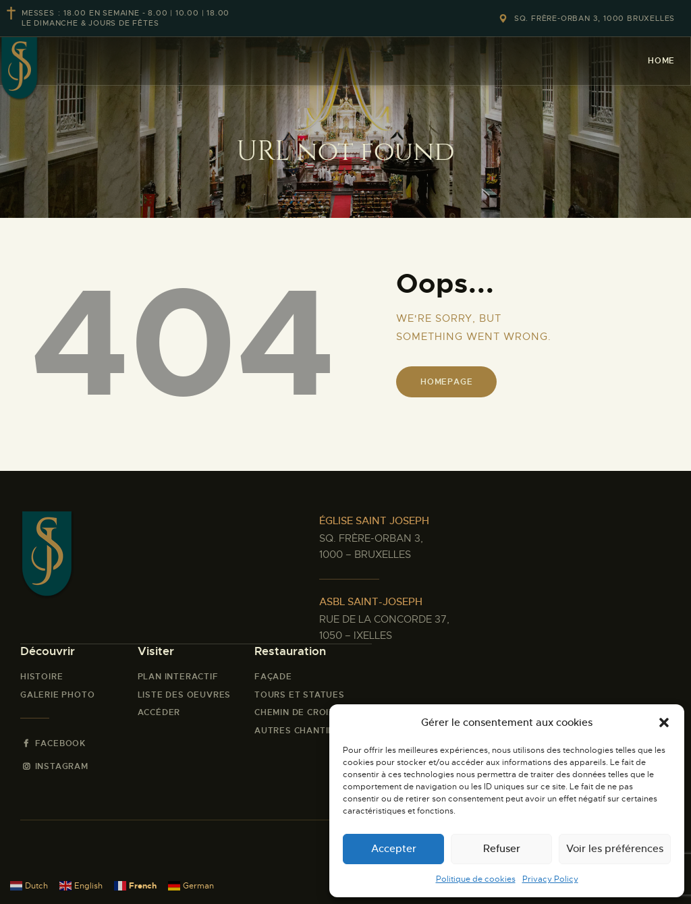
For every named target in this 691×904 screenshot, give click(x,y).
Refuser (501, 848)
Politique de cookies (476, 879)
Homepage (446, 381)
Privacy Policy (550, 879)
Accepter (393, 848)
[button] (664, 722)
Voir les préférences (614, 848)
